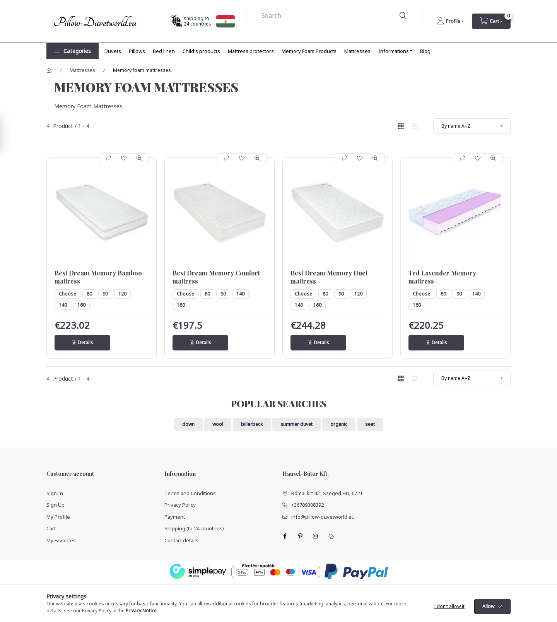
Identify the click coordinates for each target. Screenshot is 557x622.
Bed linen (164, 51)
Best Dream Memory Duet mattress (328, 277)
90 (105, 293)
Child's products (201, 51)
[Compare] (108, 158)
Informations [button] (393, 51)
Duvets (112, 51)
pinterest (300, 536)
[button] (72, 51)
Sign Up (55, 504)
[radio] (415, 126)
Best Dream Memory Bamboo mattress (98, 277)
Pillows (137, 51)
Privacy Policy (180, 504)
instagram (315, 536)
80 (89, 293)
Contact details (181, 540)
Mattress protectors (251, 51)
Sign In (54, 493)
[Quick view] (139, 158)
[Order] (472, 126)
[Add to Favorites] (124, 158)
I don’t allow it (449, 612)
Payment (174, 516)
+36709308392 (307, 504)
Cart (51, 528)
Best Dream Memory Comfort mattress (216, 277)
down (188, 424)
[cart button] (491, 21)
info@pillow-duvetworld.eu (323, 516)
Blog (425, 51)
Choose (67, 293)
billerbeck (252, 424)
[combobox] (334, 15)
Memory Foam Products (309, 51)
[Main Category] (49, 70)
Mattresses (357, 51)
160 (81, 305)
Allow (488, 612)
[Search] (403, 15)
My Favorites (61, 540)
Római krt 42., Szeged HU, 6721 (326, 493)
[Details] (82, 342)
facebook (284, 536)
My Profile (58, 516)
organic (338, 424)
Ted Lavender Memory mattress (442, 277)
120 (122, 293)
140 (63, 305)
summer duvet (296, 424)
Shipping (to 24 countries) (194, 528)
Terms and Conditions (190, 493)
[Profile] (450, 21)
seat (370, 424)
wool (217, 424)
